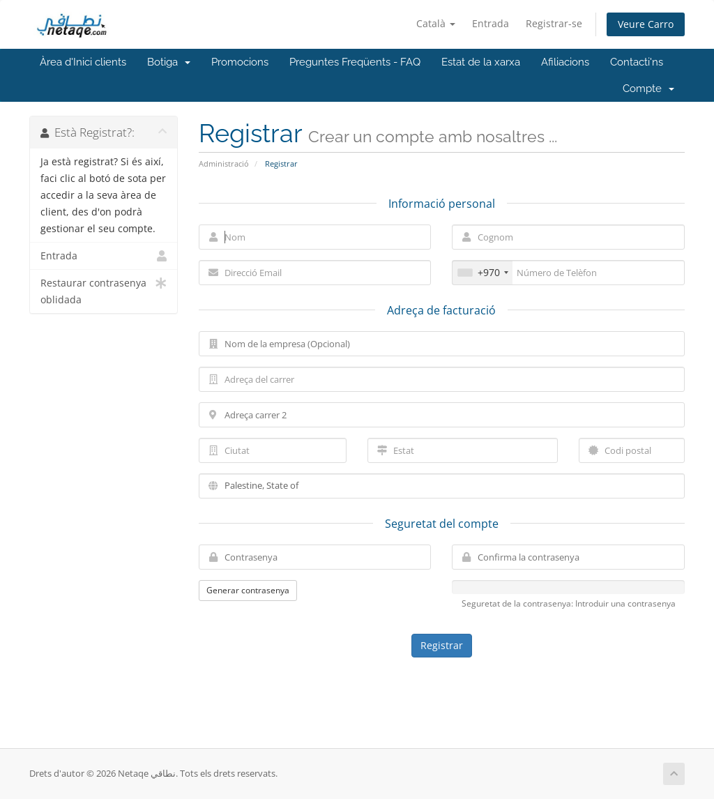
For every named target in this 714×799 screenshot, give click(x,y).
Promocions (239, 62)
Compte (648, 88)
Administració (224, 163)
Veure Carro (646, 24)
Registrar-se (554, 23)
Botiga (168, 62)
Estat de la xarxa (480, 62)
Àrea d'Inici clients (83, 62)
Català (435, 23)
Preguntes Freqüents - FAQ (354, 62)
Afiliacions (565, 62)
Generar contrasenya (247, 590)
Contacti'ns (636, 62)
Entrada (490, 23)
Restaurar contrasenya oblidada (103, 290)
